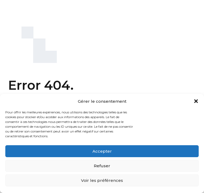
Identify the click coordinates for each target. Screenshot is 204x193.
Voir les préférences (102, 180)
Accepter (102, 151)
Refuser (102, 165)
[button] (196, 101)
